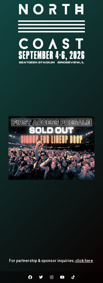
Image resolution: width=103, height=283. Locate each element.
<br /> (51, 90)
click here (84, 260)
